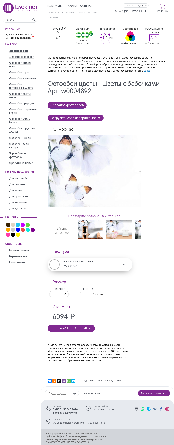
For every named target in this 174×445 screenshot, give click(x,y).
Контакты (53, 17)
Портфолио (54, 12)
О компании (68, 12)
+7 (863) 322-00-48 (134, 11)
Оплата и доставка (87, 12)
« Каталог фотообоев (67, 105)
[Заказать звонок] (74, 393)
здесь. (147, 70)
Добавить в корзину (71, 328)
